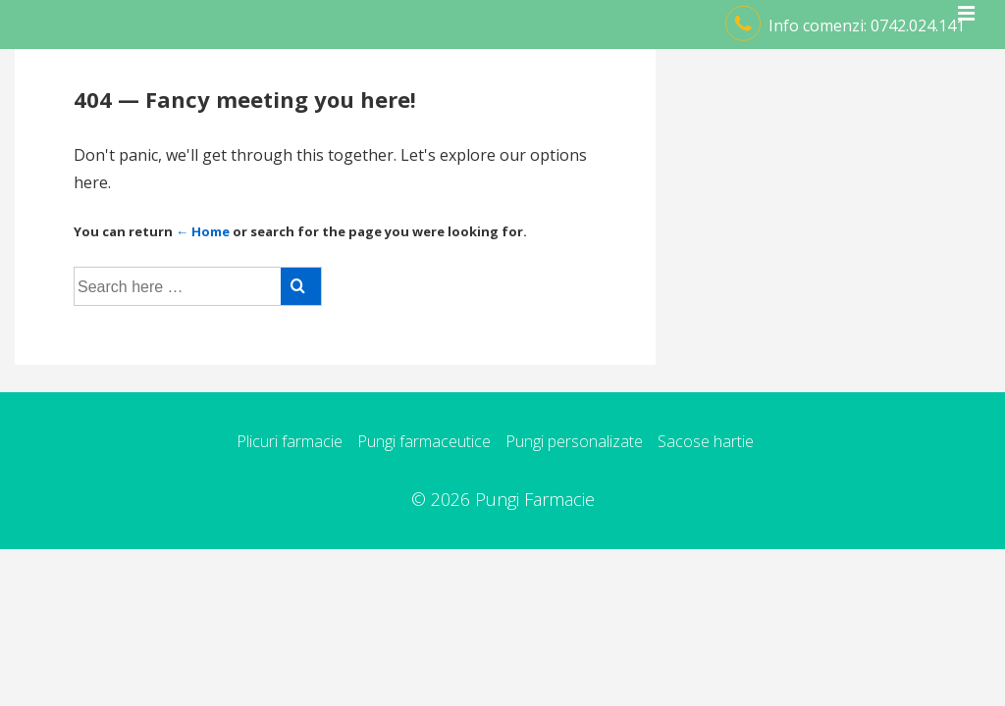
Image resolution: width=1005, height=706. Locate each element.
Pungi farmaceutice (424, 441)
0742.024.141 (918, 25)
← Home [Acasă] (203, 231)
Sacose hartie (706, 441)
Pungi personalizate (574, 441)
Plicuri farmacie (290, 441)
